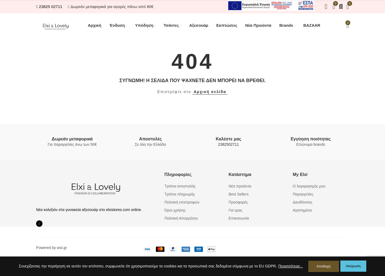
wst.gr (62, 248)
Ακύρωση (353, 266)
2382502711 (228, 144)
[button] (49, 6)
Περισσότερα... (290, 266)
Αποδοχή (324, 266)
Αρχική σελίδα (210, 92)
